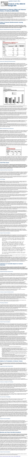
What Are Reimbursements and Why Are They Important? (10, 29)
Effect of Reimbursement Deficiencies (7, 128)
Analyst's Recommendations (5, 232)
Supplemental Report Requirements (6, 169)
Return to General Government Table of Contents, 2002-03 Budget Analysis (10, 456)
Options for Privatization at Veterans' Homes (11, 361)
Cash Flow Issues (4, 162)
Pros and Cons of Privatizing (5, 396)
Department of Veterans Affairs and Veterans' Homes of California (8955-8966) (13, 10)
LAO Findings (2, 179)
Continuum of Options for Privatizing (6, 381)
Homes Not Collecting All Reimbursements (7, 61)
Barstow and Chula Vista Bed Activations (10, 432)
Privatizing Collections (4, 302)
